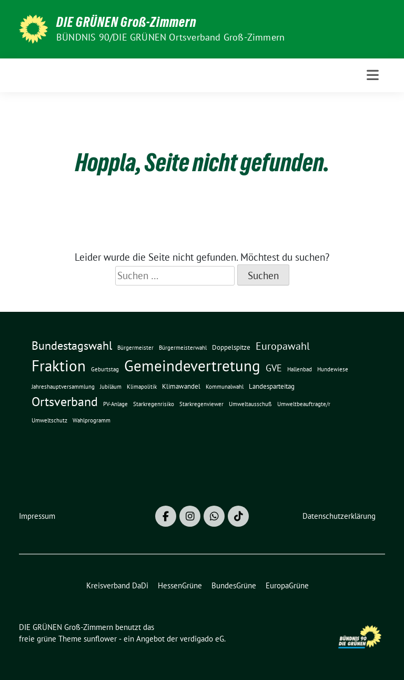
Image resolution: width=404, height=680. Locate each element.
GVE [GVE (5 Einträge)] (274, 368)
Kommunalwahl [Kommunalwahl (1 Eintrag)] (225, 386)
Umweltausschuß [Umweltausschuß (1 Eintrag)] (250, 404)
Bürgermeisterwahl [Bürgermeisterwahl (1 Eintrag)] (183, 347)
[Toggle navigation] (372, 75)
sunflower (100, 639)
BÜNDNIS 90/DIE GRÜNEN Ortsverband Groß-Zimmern (170, 37)
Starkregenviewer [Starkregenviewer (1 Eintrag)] (201, 404)
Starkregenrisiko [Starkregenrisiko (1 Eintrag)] (153, 404)
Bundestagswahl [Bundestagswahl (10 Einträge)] (72, 345)
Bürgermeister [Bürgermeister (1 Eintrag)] (135, 347)
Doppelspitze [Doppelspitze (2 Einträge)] (231, 347)
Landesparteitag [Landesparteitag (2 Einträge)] (272, 386)
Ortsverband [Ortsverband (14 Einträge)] (65, 401)
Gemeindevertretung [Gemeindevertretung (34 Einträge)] (192, 366)
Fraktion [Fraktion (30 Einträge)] (59, 366)
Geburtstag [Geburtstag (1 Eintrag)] (105, 369)
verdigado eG (202, 639)
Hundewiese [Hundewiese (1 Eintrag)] (332, 369)
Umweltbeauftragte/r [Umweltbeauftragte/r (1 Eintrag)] (303, 404)
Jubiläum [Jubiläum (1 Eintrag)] (111, 386)
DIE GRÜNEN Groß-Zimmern (126, 22)
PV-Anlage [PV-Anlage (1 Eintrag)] (115, 404)
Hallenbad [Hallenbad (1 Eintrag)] (299, 369)
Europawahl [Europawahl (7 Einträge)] (283, 345)
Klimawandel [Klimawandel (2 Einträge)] (181, 386)
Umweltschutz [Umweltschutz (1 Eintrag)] (49, 420)
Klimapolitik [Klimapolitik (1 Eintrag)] (142, 386)
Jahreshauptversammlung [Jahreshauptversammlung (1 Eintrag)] (63, 386)
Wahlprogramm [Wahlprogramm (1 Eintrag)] (91, 420)
